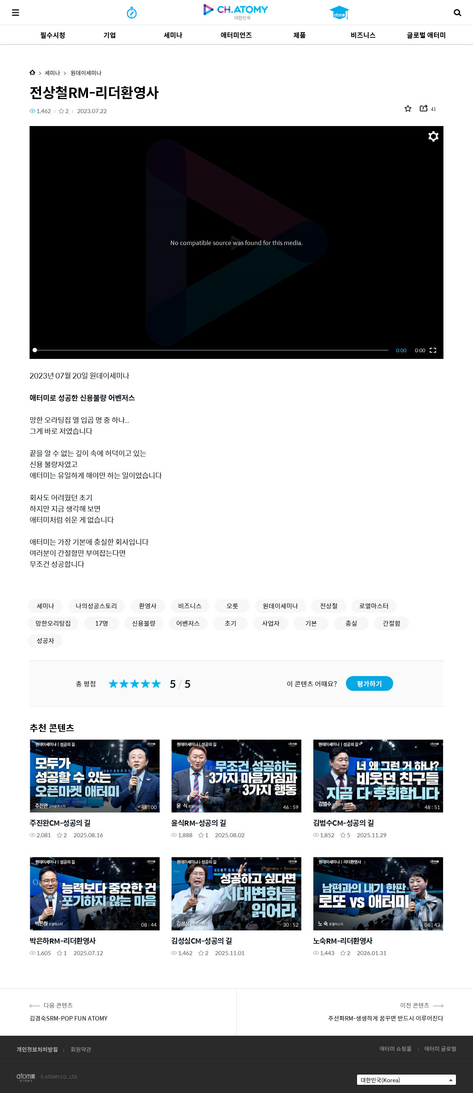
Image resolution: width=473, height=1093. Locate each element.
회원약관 (81, 1049)
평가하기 (369, 684)
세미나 (52, 72)
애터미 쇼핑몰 (396, 1048)
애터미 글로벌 (440, 1048)
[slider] (211, 350)
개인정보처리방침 (37, 1049)
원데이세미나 (85, 72)
